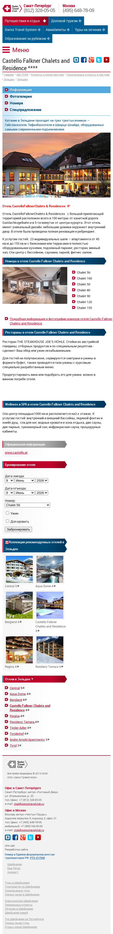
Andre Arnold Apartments (27, 739)
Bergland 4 (19, 607)
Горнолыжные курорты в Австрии (88, 74)
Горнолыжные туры (17, 890)
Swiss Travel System (21, 29)
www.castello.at (16, 452)
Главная (9, 74)
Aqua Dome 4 (49, 571)
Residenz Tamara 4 (49, 652)
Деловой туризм (64, 20)
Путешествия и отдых (22, 20)
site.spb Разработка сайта (16, 847)
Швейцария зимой (16, 912)
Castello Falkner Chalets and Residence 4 (50, 612)
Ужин (14, 513)
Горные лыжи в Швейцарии (22, 894)
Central (15, 688)
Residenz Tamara (22, 722)
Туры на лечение (88, 29)
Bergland (16, 699)
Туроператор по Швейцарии (22, 886)
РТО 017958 (37, 858)
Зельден (9, 79)
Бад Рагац (14, 868)
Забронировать (18, 529)
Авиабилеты (56, 29)
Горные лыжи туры (17, 923)
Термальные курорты (19, 904)
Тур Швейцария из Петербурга (24, 919)
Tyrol (13, 745)
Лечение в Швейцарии (19, 908)
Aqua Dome (18, 694)
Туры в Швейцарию (17, 882)
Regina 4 (19, 652)
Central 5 (19, 571)
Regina (15, 716)
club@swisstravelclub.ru (29, 804)
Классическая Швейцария (21, 901)
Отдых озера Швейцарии (21, 927)
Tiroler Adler (18, 727)
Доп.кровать (20, 521)
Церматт (13, 872)
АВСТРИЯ (22, 74)
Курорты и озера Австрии (47, 74)
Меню (20, 50)
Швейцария (14, 864)
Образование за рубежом (25, 38)
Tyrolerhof (17, 733)
